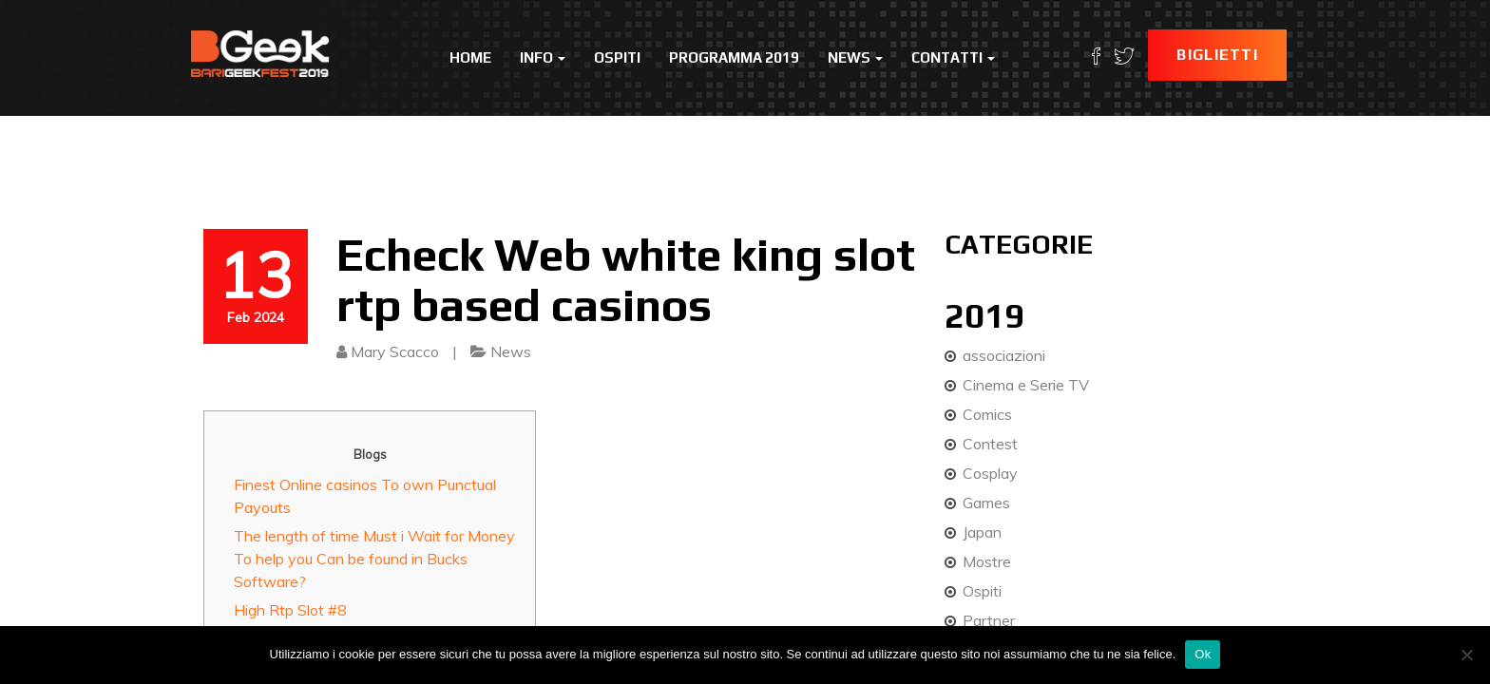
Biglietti (1217, 55)
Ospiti (617, 57)
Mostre (987, 561)
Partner (989, 620)
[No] (1466, 654)
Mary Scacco (395, 351)
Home (470, 57)
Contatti (953, 57)
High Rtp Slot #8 (290, 609)
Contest (990, 443)
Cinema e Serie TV (1026, 384)
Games (986, 502)
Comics (987, 414)
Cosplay (990, 473)
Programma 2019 (734, 57)
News (855, 57)
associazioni (1004, 355)
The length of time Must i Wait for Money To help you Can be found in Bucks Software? (374, 558)
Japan (982, 532)
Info (542, 57)
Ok (1202, 654)
